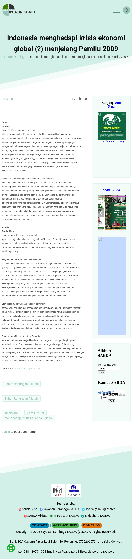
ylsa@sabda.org (66, 551)
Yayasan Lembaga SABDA (59, 509)
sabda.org (107, 551)
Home (8, 57)
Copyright (22, 532)
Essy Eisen (9, 99)
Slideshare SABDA (95, 516)
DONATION (91, 525)
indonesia (11, 413)
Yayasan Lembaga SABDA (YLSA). (64, 532)
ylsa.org (93, 551)
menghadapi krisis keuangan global (28, 418)
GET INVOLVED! (65, 525)
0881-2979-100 (34, 551)
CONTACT (39, 525)
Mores (109, 509)
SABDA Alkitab (35, 516)
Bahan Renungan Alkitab (21, 384)
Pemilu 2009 (35, 413)
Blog (21, 57)
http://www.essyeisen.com (27, 368)
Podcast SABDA (64, 516)
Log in (6, 431)
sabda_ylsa (27, 509)
